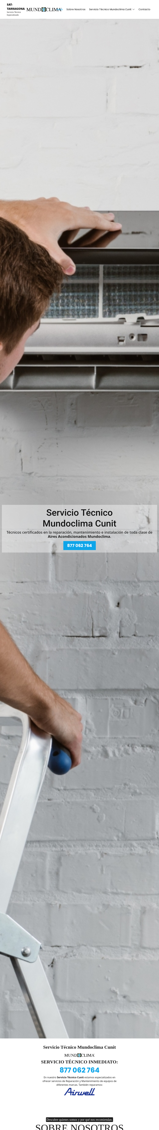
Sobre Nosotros (75, 9)
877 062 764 (79, 545)
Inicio (60, 9)
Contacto (144, 9)
